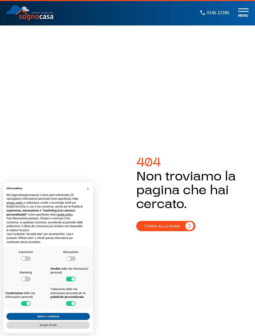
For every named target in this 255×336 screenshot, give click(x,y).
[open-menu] (243, 13)
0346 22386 (214, 12)
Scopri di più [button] (48, 325)
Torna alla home (162, 226)
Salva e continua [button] (48, 316)
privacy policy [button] (14, 202)
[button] (88, 188)
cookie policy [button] (65, 214)
